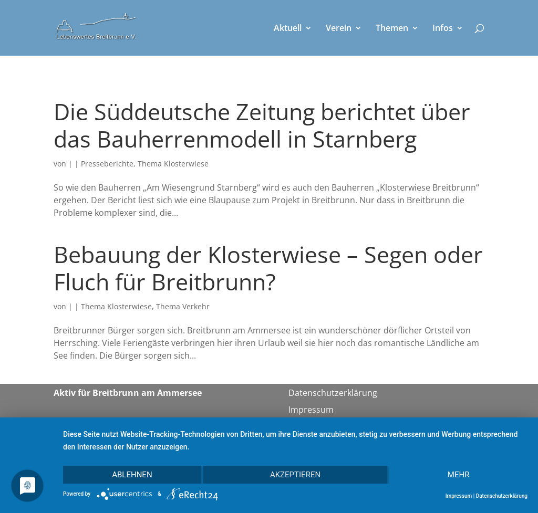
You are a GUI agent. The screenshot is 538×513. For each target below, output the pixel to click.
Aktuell (288, 29)
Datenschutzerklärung (332, 393)
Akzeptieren (295, 474)
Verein (338, 29)
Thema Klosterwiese (173, 164)
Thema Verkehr (183, 306)
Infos (442, 29)
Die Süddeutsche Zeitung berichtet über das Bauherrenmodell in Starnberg (262, 125)
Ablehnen (132, 474)
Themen (392, 29)
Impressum (311, 409)
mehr (459, 474)
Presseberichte (107, 164)
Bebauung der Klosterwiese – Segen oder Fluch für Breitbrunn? (268, 268)
